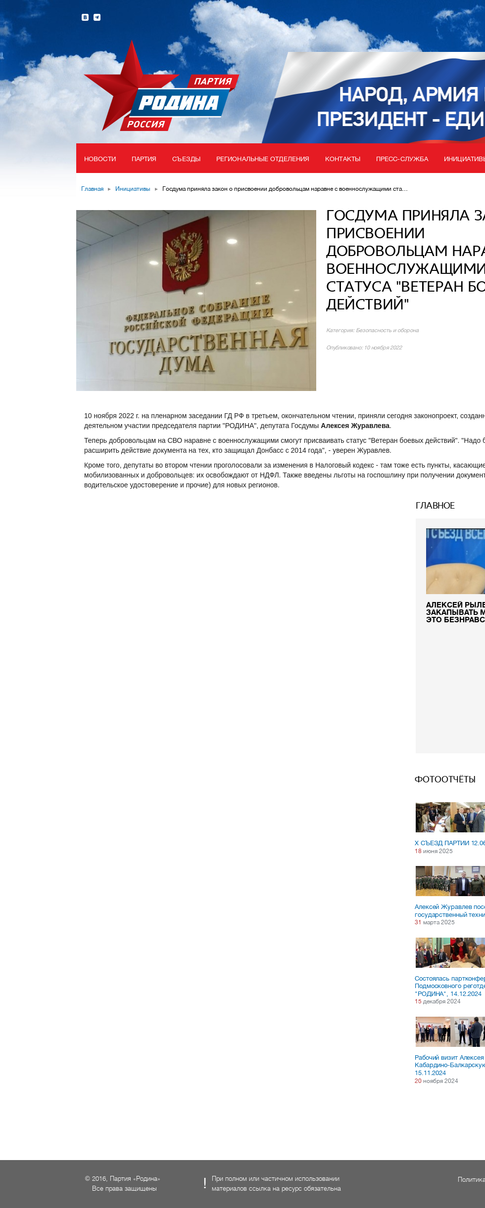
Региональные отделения (262, 159)
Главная (92, 188)
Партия (144, 159)
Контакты (342, 159)
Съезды (186, 159)
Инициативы (132, 188)
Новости (100, 159)
